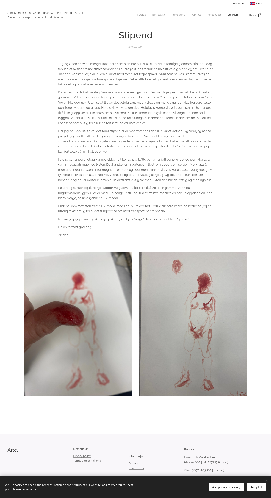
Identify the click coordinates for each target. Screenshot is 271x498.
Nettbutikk (80, 449)
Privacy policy (82, 456)
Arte (12, 450)
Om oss (133, 463)
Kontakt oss (136, 468)
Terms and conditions (87, 460)
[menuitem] (209, 15)
